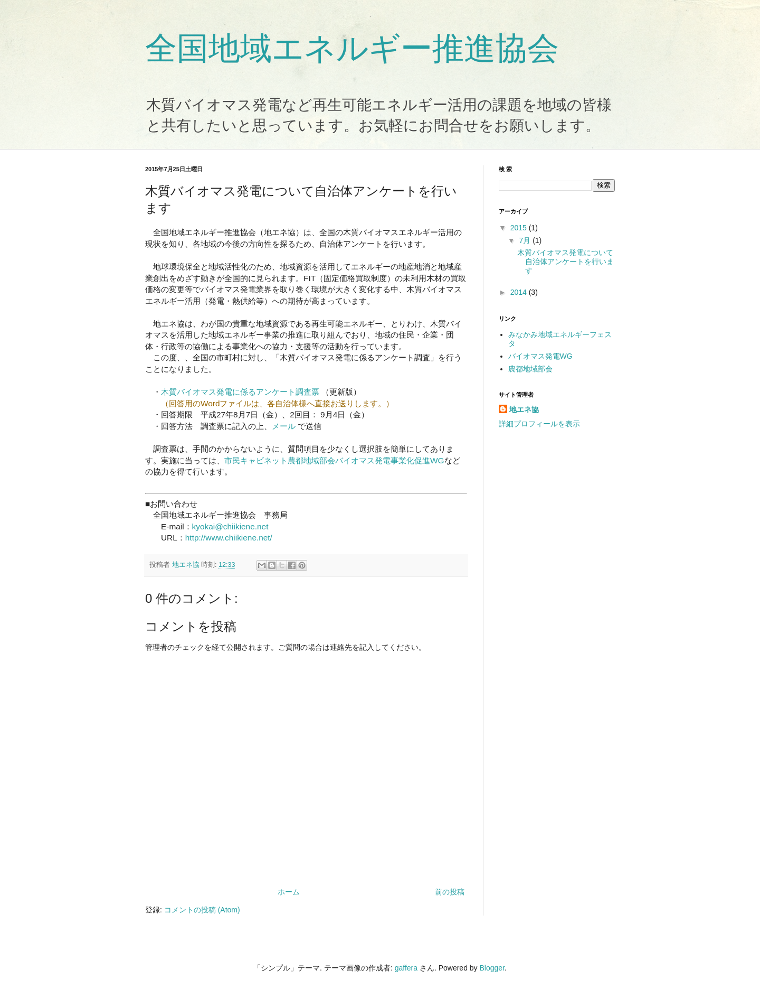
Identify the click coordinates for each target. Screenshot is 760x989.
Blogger (492, 968)
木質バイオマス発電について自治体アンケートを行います (565, 261)
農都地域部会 (530, 369)
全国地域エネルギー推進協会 (352, 48)
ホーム (289, 892)
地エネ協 (524, 409)
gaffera (406, 968)
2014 (519, 292)
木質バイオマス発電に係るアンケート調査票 (240, 391)
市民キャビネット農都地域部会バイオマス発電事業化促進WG (334, 460)
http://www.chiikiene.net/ (228, 537)
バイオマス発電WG (540, 356)
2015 (519, 227)
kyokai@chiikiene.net (230, 526)
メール (285, 426)
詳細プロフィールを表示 (539, 423)
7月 (526, 240)
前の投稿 (449, 892)
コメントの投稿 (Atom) (202, 910)
